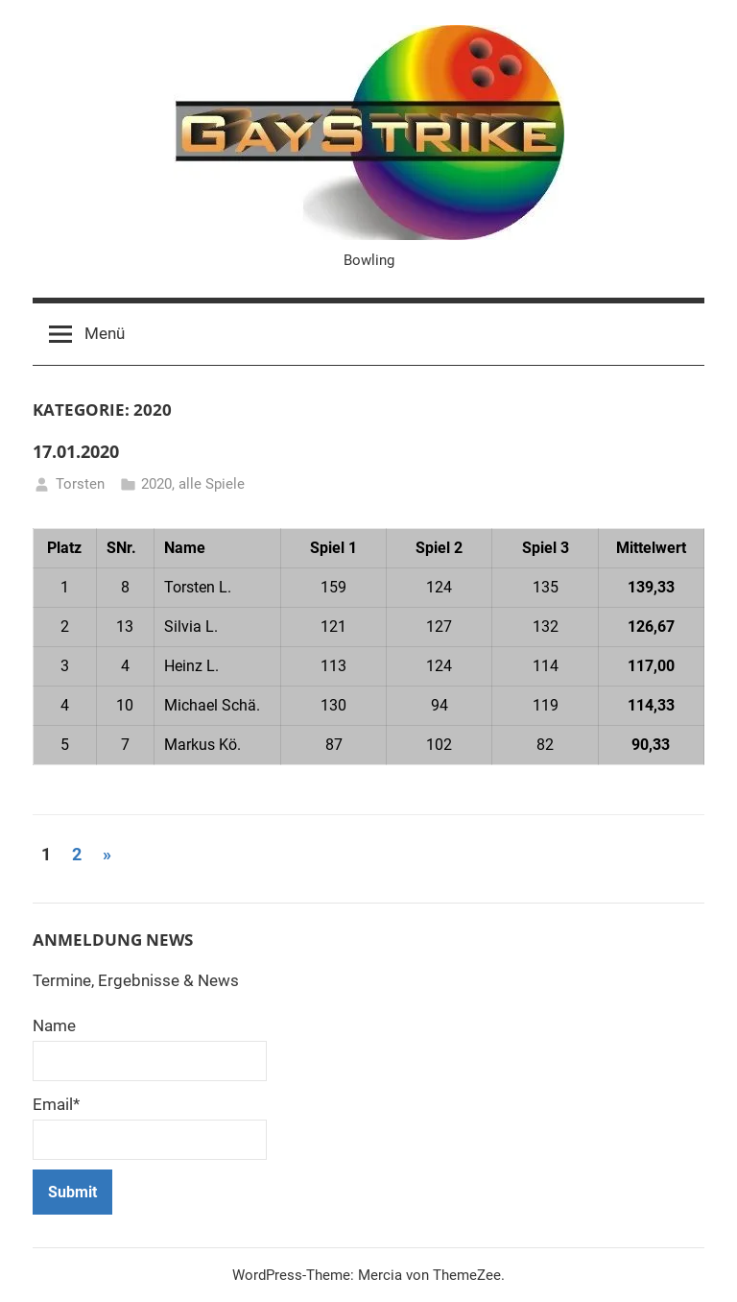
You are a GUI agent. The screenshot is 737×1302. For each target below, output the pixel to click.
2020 (156, 484)
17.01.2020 (76, 451)
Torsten (80, 484)
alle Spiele (211, 484)
